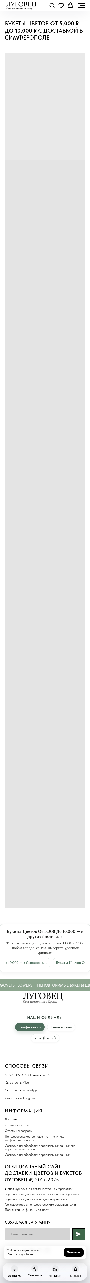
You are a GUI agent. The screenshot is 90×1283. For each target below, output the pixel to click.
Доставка (11, 1119)
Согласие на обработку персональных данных (37, 1155)
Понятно (73, 1252)
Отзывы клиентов (17, 1125)
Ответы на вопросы (18, 1131)
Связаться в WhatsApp (21, 1090)
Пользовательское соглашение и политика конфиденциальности (34, 1138)
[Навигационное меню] (81, 5)
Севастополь (61, 1027)
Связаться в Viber (17, 1082)
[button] (52, 5)
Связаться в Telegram (20, 1098)
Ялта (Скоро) (45, 1038)
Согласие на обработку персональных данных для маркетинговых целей (40, 1147)
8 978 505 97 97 (17, 1075)
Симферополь (30, 1027)
